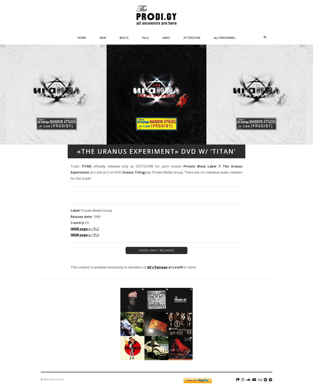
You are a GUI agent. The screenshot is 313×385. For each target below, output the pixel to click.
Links (166, 38)
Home (82, 38)
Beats (124, 38)
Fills (145, 38)
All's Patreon (157, 267)
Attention (191, 38)
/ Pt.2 (85, 229)
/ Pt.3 (85, 235)
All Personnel (224, 38)
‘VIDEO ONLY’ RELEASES (156, 250)
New (103, 38)
